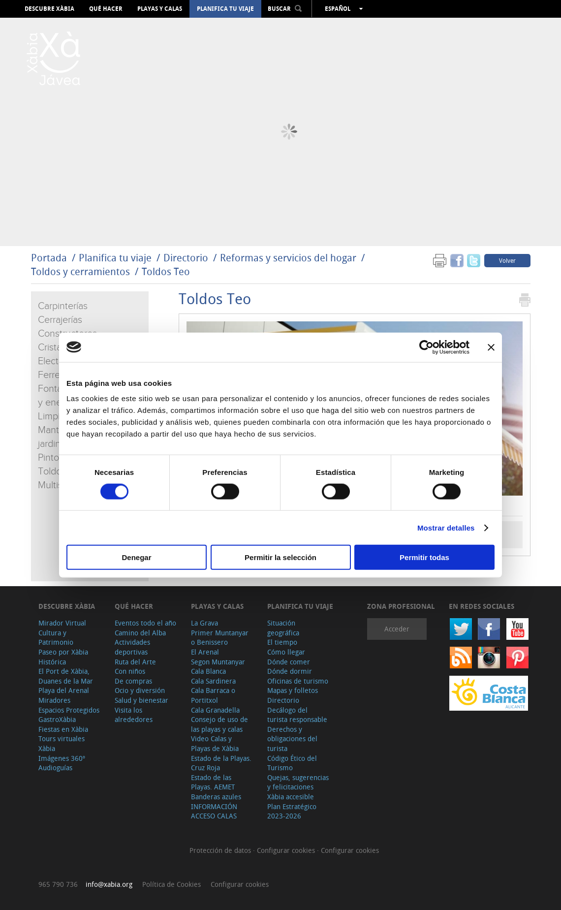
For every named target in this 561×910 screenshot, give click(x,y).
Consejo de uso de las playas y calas (219, 724)
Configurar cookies (287, 850)
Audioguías (55, 767)
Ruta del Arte (135, 661)
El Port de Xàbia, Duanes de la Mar (65, 676)
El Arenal (205, 652)
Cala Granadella (215, 710)
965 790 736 (58, 884)
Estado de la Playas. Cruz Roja (221, 763)
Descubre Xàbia (49, 9)
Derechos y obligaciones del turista (292, 738)
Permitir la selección (280, 557)
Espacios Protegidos (68, 710)
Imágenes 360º (61, 758)
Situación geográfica (283, 627)
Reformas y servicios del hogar (288, 257)
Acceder (396, 628)
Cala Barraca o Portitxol (213, 695)
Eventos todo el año (145, 623)
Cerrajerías (60, 320)
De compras (133, 681)
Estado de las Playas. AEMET (213, 782)
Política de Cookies (171, 884)
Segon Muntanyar (218, 661)
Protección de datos (221, 850)
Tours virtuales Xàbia (61, 743)
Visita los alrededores (134, 714)
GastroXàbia (57, 719)
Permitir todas (424, 557)
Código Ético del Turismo (292, 763)
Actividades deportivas (132, 647)
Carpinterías (63, 306)
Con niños (130, 671)
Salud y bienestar (141, 700)
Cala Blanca (208, 671)
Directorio (187, 257)
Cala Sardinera (213, 681)
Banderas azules (216, 796)
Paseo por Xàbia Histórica (63, 656)
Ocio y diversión (140, 690)
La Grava (204, 623)
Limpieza (56, 416)
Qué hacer (106, 9)
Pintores (55, 458)
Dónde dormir (289, 671)
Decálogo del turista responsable (297, 714)
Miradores (54, 700)
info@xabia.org (109, 884)
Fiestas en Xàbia (63, 729)
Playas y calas (159, 9)
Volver (507, 260)
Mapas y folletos (292, 690)
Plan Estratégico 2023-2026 (291, 811)
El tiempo (282, 642)
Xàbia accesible (290, 796)
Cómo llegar (286, 652)
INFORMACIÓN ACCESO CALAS (214, 811)
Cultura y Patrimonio (55, 637)
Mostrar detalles (446, 527)
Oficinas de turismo (297, 681)
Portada (49, 257)
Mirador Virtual (62, 623)
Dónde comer (288, 661)
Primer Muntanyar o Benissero (220, 637)
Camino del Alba (140, 632)
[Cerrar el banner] (491, 347)
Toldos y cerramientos (80, 271)
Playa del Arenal (63, 690)
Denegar (136, 557)
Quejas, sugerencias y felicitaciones (298, 782)
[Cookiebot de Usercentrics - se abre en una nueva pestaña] (426, 347)
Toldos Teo (166, 271)
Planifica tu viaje (225, 9)
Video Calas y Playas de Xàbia (215, 743)
